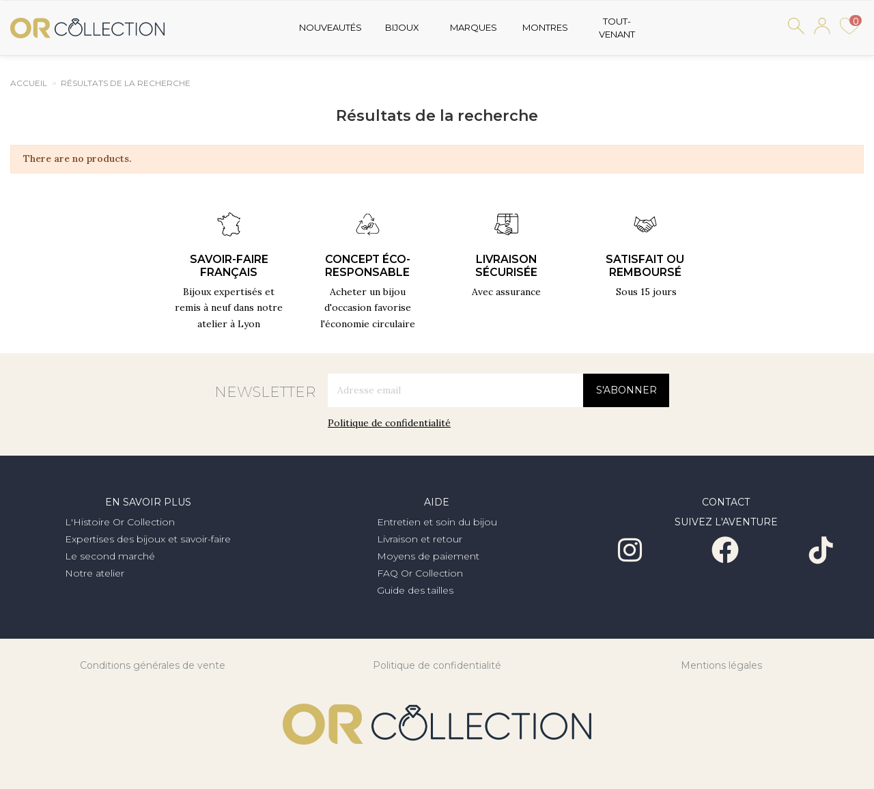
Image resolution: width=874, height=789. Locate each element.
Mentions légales (721, 665)
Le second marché (110, 556)
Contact (726, 502)
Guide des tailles (415, 590)
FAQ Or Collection (420, 573)
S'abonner (626, 390)
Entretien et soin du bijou (437, 522)
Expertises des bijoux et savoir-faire (148, 539)
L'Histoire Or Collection (120, 522)
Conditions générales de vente (152, 665)
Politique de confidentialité (389, 423)
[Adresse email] (455, 390)
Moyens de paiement (428, 556)
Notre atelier (94, 573)
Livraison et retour (419, 539)
